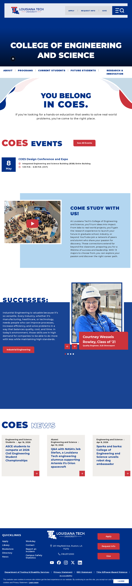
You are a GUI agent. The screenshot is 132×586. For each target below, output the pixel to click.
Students (10, 442)
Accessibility (66, 576)
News (5, 557)
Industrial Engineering (18, 349)
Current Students (51, 70)
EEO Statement (84, 572)
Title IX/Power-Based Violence (111, 572)
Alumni (54, 439)
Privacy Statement (63, 572)
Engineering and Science (19, 439)
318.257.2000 (67, 554)
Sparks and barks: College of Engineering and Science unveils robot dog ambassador (109, 455)
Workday (30, 541)
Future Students (83, 70)
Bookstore (8, 549)
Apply (71, 10)
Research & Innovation (115, 72)
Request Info (88, 10)
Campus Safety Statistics (34, 556)
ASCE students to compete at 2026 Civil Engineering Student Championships (18, 453)
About (8, 70)
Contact (30, 545)
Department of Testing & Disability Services (27, 572)
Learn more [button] (33, 582)
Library (6, 545)
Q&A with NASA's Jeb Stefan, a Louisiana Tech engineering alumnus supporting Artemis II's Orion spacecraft (66, 457)
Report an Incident (31, 550)
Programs (25, 70)
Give (104, 10)
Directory (7, 553)
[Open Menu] (120, 10)
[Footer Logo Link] (66, 535)
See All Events (84, 143)
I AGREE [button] (121, 581)
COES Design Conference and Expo (43, 159)
